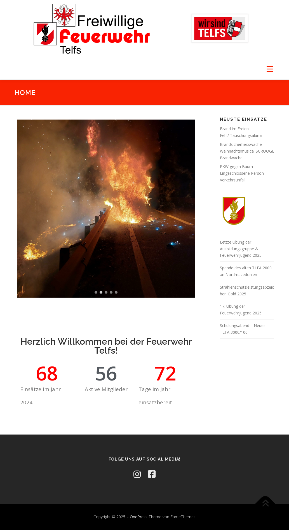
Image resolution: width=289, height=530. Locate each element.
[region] (106, 212)
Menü (270, 69)
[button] (96, 295)
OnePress (138, 516)
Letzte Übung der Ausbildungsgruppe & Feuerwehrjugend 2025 (241, 248)
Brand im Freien (234, 128)
